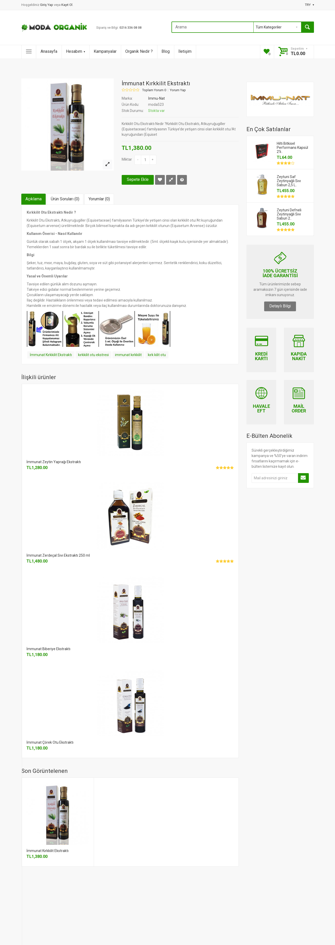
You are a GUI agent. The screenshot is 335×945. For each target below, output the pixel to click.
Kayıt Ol (66, 5)
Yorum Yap (178, 90)
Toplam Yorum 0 (154, 90)
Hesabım (75, 51)
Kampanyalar (105, 51)
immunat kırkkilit (128, 355)
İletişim (185, 51)
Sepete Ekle (138, 179)
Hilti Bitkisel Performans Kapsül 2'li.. (292, 147)
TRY (309, 5)
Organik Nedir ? (139, 51)
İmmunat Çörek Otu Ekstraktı (49, 742)
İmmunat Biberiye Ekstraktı (48, 649)
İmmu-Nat (156, 98)
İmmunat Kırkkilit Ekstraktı (51, 355)
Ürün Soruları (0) (65, 198)
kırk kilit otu (157, 355)
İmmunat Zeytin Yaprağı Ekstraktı (53, 462)
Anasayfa (49, 51)
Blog (165, 51)
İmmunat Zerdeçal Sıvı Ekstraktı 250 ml (58, 555)
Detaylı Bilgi (280, 306)
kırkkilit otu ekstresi (93, 355)
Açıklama (33, 198)
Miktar (127, 159)
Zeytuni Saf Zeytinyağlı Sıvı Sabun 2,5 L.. (289, 181)
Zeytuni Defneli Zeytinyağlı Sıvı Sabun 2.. (289, 214)
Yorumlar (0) (99, 198)
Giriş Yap (47, 5)
